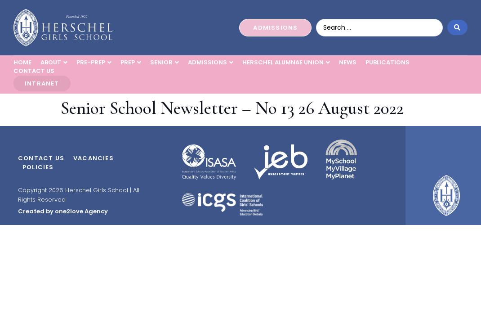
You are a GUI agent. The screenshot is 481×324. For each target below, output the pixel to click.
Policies (38, 167)
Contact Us (41, 158)
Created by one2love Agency (63, 211)
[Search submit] (457, 27)
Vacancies (93, 158)
